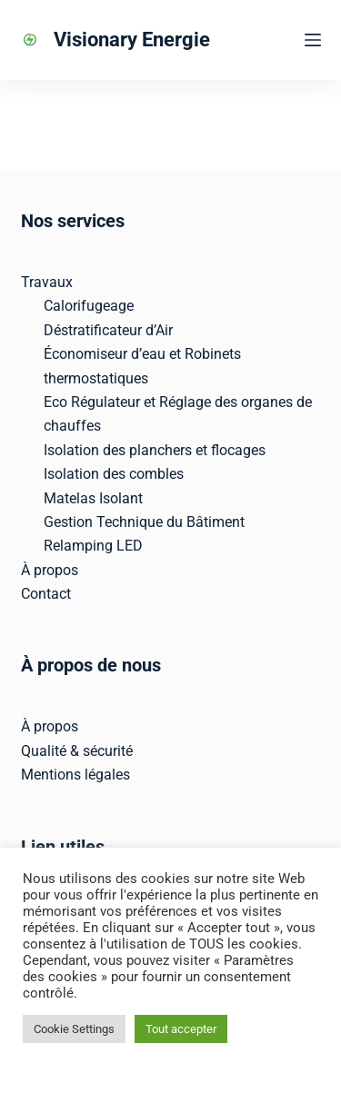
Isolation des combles (114, 473)
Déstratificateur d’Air (108, 330)
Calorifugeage (89, 305)
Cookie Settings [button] (74, 1029)
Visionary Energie (132, 39)
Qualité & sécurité (77, 751)
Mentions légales (75, 774)
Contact (46, 593)
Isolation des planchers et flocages (155, 450)
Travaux (47, 282)
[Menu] (313, 40)
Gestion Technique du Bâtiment (144, 522)
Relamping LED (93, 545)
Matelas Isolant (93, 498)
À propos (49, 570)
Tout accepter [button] (180, 1029)
